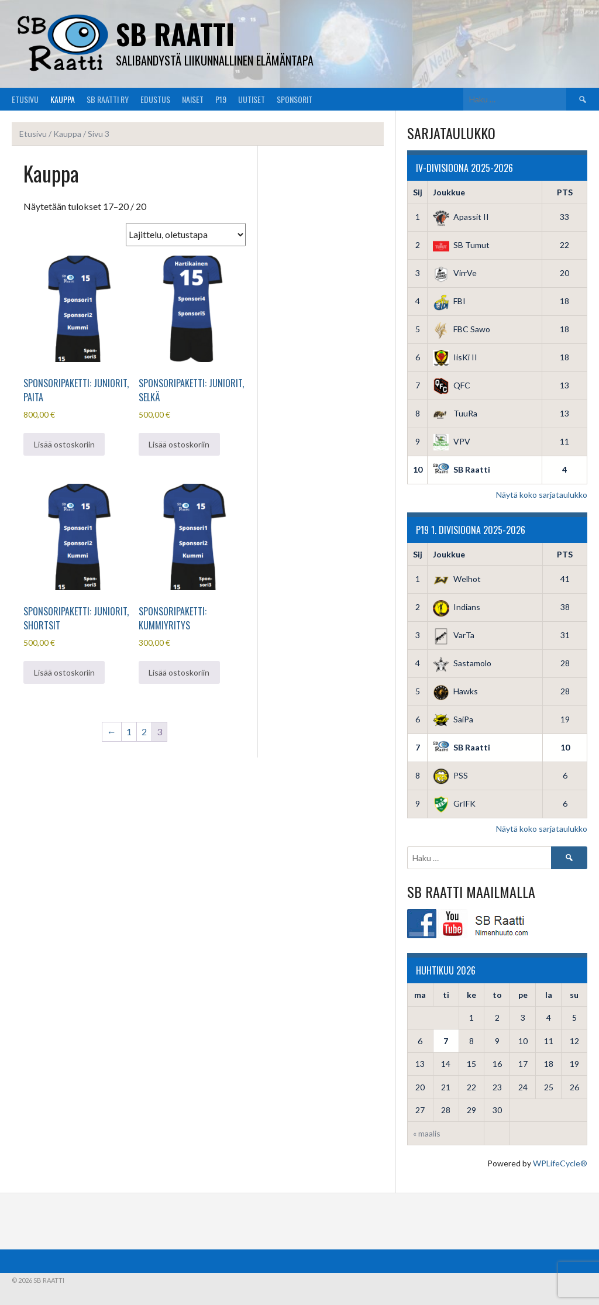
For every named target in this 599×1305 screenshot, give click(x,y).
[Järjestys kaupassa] (186, 234)
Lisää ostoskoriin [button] (64, 444)
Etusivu (25, 99)
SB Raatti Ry (108, 99)
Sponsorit (294, 99)
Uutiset (251, 99)
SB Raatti (175, 33)
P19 (220, 99)
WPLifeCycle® (560, 1163)
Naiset (193, 99)
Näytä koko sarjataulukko (541, 495)
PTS (565, 192)
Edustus (155, 99)
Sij (417, 192)
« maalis (426, 1133)
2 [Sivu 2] (144, 731)
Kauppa (62, 99)
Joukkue (449, 192)
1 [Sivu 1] (129, 731)
